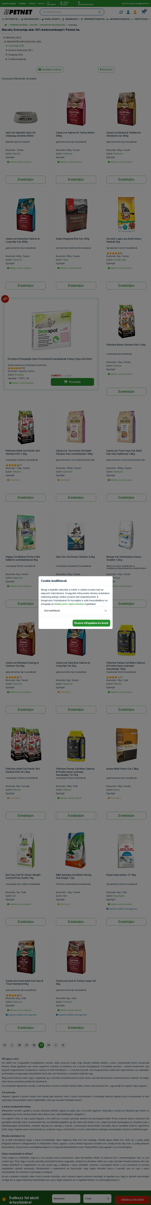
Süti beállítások (52, 610)
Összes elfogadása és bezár (91, 623)
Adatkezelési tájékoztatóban (69, 604)
